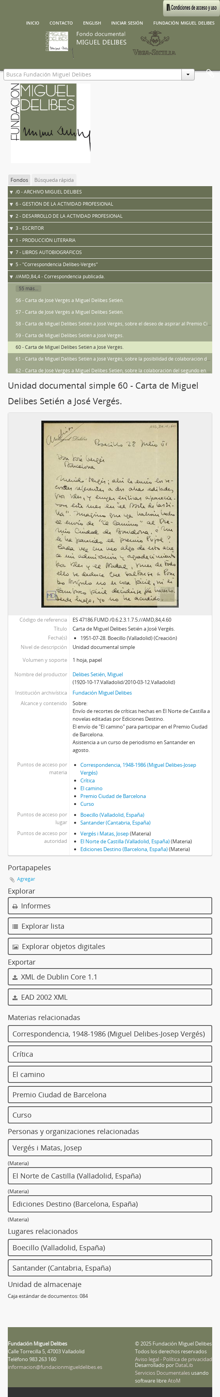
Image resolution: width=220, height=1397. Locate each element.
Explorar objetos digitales (58, 946)
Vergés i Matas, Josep (104, 833)
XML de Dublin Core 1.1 (55, 976)
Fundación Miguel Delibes (184, 22)
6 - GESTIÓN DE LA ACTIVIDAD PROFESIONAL (64, 204)
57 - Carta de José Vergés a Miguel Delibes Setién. (70, 312)
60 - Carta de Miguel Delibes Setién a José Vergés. (70, 347)
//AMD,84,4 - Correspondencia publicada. (60, 276)
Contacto (61, 22)
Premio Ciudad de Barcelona (113, 796)
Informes (31, 905)
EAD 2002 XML (39, 997)
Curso (87, 803)
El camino (91, 788)
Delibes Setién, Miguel (98, 674)
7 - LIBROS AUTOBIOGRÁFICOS (49, 252)
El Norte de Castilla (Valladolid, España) (125, 841)
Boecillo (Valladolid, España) (112, 814)
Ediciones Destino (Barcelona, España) (124, 849)
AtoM (174, 1380)
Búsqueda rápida (54, 179)
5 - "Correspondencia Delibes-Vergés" (57, 264)
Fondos (19, 179)
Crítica (87, 780)
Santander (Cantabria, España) (115, 822)
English (92, 22)
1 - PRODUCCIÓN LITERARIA (46, 240)
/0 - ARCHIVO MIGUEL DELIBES (49, 191)
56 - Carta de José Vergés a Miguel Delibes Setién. (70, 300)
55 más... (28, 288)
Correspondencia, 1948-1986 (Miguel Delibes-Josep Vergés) (108, 1033)
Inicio (32, 22)
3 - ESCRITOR (30, 228)
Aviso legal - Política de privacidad (173, 1359)
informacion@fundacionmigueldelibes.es (55, 1366)
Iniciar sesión (127, 22)
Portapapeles (210, 74)
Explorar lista (38, 926)
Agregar (26, 879)
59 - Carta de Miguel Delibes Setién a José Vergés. (70, 335)
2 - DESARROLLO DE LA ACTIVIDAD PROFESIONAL (69, 216)
